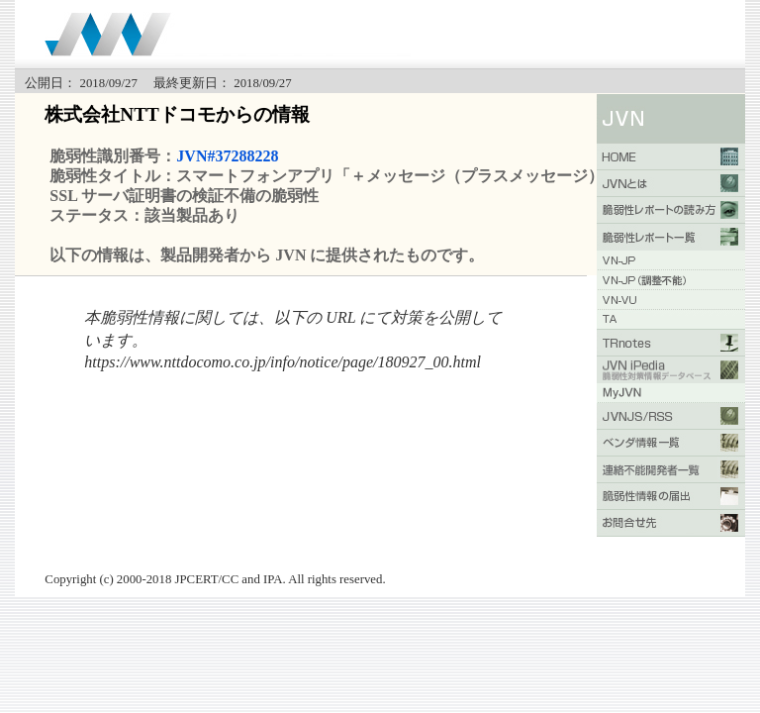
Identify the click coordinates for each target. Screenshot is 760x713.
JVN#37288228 (227, 156)
